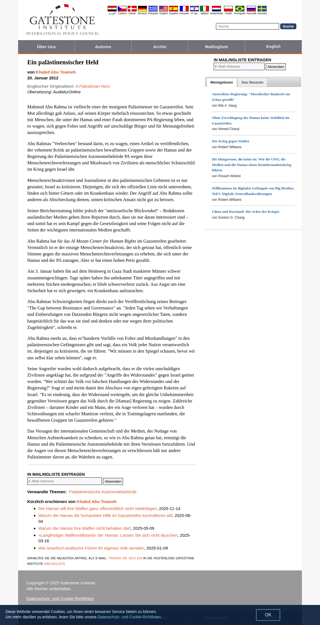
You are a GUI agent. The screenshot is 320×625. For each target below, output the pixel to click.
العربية (112, 13)
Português (239, 13)
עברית (194, 13)
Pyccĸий (251, 13)
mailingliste (54, 563)
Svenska (262, 13)
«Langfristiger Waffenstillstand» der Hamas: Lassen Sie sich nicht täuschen (108, 535)
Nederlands (216, 13)
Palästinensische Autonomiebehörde (103, 491)
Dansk (132, 13)
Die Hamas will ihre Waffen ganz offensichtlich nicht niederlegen (97, 508)
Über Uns (46, 46)
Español (173, 13)
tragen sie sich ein (125, 557)
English (163, 13)
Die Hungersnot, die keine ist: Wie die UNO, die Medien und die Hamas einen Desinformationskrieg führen (251, 164)
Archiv (159, 46)
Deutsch (142, 13)
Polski (228, 13)
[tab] (221, 82)
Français (184, 13)
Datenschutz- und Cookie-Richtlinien (60, 598)
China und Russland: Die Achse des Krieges (245, 211)
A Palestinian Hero (92, 86)
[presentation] (222, 82)
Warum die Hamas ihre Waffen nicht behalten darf (84, 528)
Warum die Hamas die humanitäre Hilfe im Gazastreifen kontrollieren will (105, 515)
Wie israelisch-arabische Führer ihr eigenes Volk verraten (91, 548)
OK (268, 614)
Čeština (122, 13)
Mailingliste (216, 46)
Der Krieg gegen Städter (230, 141)
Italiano (205, 13)
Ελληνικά (153, 13)
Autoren (103, 46)
